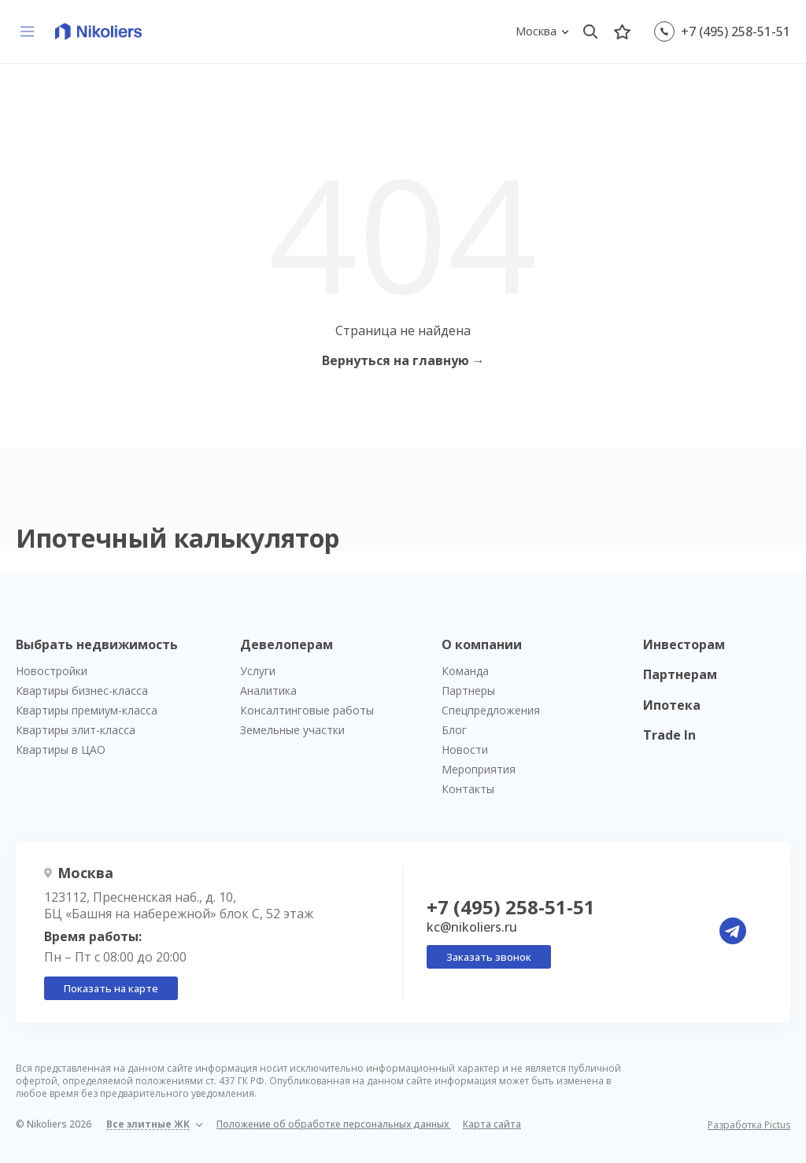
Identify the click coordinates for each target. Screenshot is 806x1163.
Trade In (669, 735)
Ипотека (672, 705)
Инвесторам (684, 644)
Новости (465, 749)
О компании (482, 644)
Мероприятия (479, 769)
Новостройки (51, 670)
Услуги (257, 670)
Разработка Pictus (749, 1125)
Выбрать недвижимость (97, 644)
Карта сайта (492, 1124)
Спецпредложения (491, 710)
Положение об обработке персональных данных (333, 1124)
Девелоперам (286, 644)
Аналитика (268, 690)
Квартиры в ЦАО (60, 749)
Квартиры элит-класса (75, 729)
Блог (454, 729)
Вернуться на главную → (403, 360)
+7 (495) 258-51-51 (735, 31)
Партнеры (468, 690)
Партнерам (680, 674)
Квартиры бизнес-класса (82, 690)
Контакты (468, 788)
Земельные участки (292, 729)
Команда (465, 670)
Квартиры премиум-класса (86, 710)
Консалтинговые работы (307, 710)
